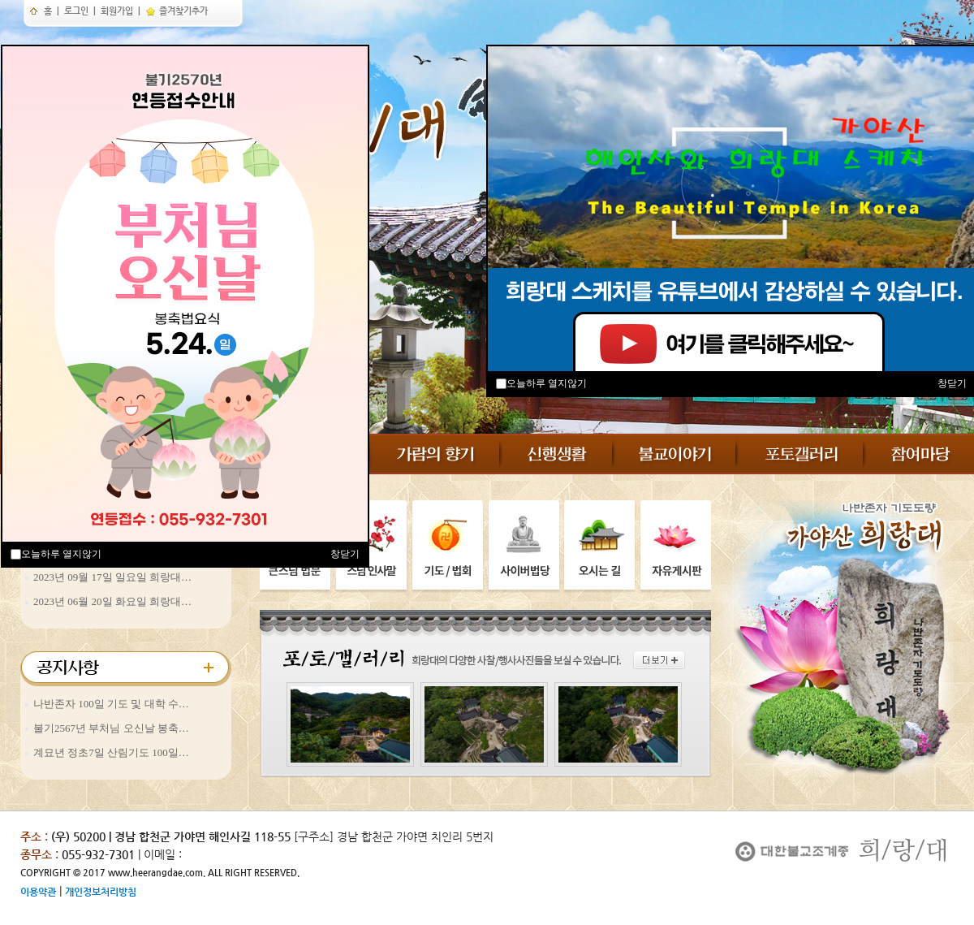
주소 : (34, 836)
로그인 (76, 11)
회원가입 (117, 11)
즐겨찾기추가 (176, 11)
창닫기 (345, 554)
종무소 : (41, 854)
